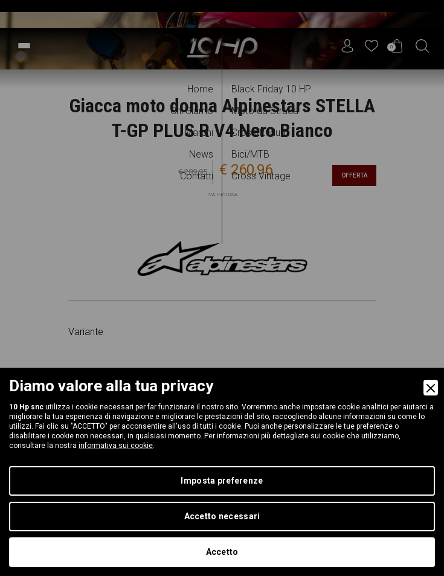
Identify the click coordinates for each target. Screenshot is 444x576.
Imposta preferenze (222, 480)
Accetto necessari (222, 516)
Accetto (222, 552)
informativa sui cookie (116, 445)
